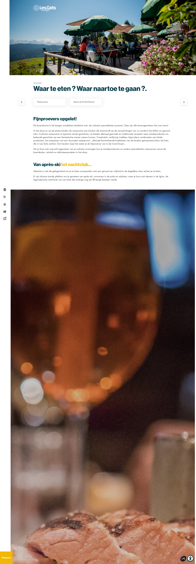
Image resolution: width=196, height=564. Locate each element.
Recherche (5, 547)
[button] (5, 3)
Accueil (37, 83)
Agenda (5, 211)
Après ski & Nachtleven (84, 102)
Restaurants (42, 102)
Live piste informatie (5, 204)
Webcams (5, 190)
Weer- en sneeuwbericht (5, 197)
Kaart (5, 219)
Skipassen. (6, 557)
